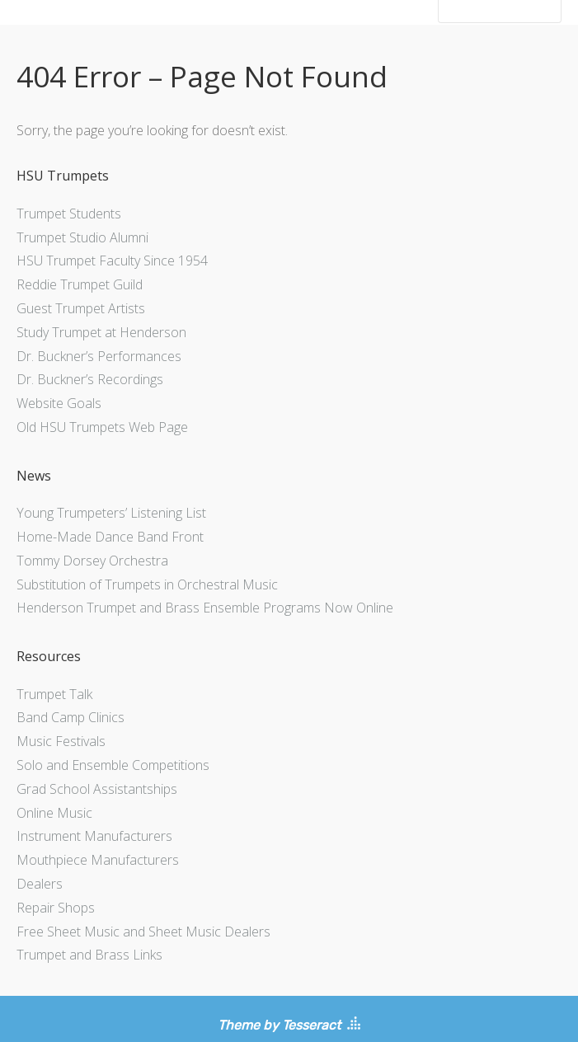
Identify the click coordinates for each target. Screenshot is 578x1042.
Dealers (39, 884)
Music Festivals (61, 741)
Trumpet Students (68, 213)
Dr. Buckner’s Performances (98, 356)
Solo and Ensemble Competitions (112, 765)
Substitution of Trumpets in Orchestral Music (147, 584)
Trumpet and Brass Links (89, 955)
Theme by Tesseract (279, 1025)
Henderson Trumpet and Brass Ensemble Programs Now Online (204, 607)
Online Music (54, 813)
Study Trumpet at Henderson (101, 332)
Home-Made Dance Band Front (110, 537)
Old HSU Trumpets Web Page (102, 427)
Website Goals (58, 403)
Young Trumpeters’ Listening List (111, 513)
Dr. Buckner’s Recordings (89, 379)
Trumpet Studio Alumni (82, 237)
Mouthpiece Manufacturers (97, 860)
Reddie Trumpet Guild (79, 284)
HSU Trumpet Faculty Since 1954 (112, 260)
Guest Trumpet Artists (80, 308)
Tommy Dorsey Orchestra (92, 561)
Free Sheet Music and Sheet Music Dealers (143, 931)
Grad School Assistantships (96, 789)
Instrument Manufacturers (94, 836)
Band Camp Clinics (70, 717)
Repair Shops (55, 908)
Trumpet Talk (54, 694)
